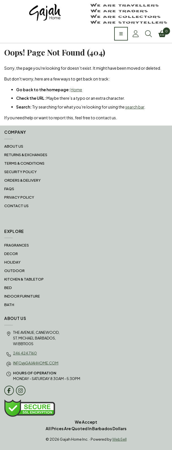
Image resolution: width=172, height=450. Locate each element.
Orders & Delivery (22, 180)
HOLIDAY (12, 262)
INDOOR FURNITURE (22, 296)
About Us (13, 146)
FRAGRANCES (16, 245)
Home (76, 89)
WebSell (119, 439)
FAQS (9, 188)
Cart (163, 32)
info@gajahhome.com (35, 363)
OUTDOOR (14, 270)
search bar (134, 106)
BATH (9, 304)
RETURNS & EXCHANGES (25, 154)
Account (136, 33)
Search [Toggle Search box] (148, 33)
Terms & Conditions (24, 163)
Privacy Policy (19, 197)
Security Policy (20, 171)
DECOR (11, 253)
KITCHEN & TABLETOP (24, 279)
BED (8, 287)
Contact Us (16, 205)
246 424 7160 (25, 353)
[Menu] (121, 34)
